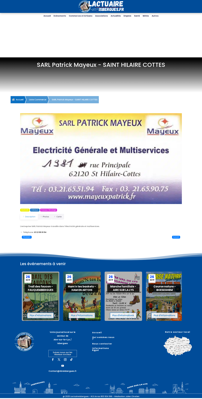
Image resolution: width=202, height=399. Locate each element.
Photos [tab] (46, 217)
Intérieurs (34, 211)
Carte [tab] (61, 217)
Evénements (60, 16)
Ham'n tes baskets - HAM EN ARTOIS (82, 289)
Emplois (127, 16)
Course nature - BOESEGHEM (165, 289)
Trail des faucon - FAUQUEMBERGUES (40, 289)
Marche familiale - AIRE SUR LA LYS (123, 289)
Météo (146, 16)
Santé (137, 16)
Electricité (24, 211)
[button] (32, 159)
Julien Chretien (132, 397)
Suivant (176, 238)
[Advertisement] (101, 39)
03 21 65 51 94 (40, 233)
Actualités (116, 16)
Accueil (47, 16)
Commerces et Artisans (80, 16)
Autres (155, 16)
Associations (101, 16)
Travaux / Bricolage (48, 211)
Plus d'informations (40, 316)
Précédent (26, 238)
